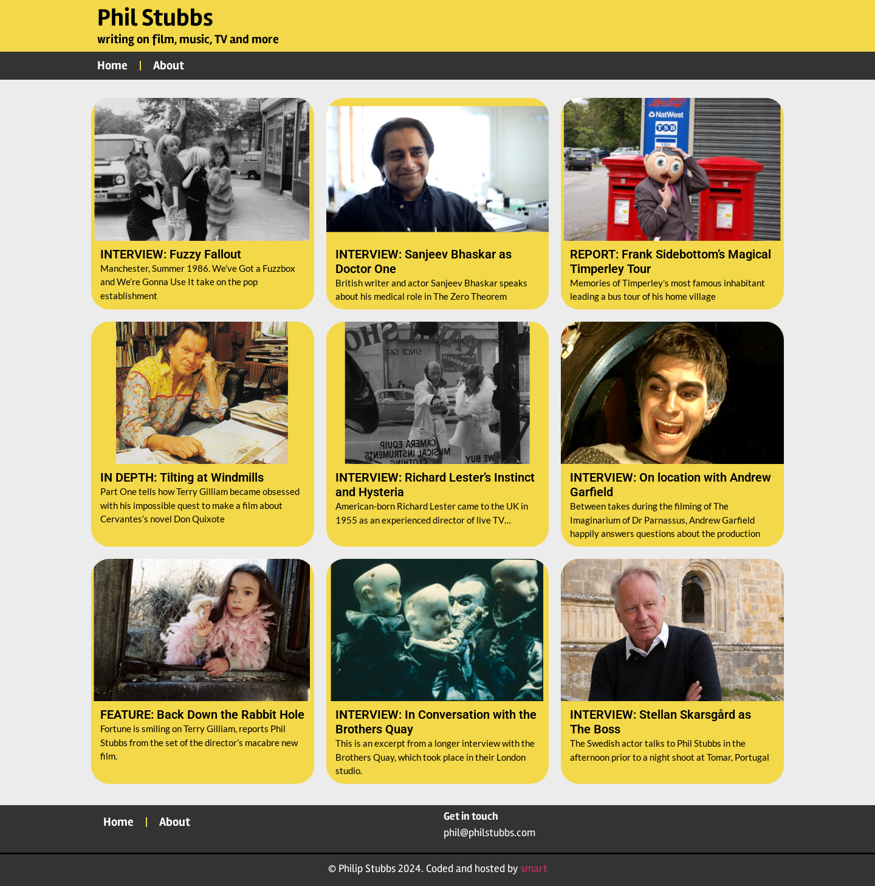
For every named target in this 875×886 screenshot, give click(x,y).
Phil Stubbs (155, 18)
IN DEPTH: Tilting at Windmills (182, 477)
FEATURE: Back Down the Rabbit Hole (202, 714)
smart (534, 868)
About (168, 65)
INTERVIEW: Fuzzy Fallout (170, 254)
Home (112, 65)
